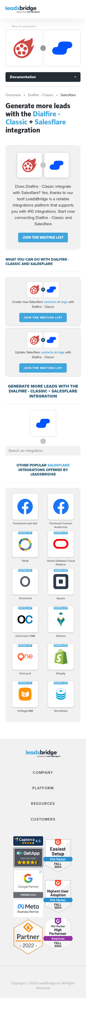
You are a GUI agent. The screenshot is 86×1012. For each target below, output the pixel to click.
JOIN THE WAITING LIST (43, 237)
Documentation (23, 77)
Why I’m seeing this (24, 26)
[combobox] (43, 451)
